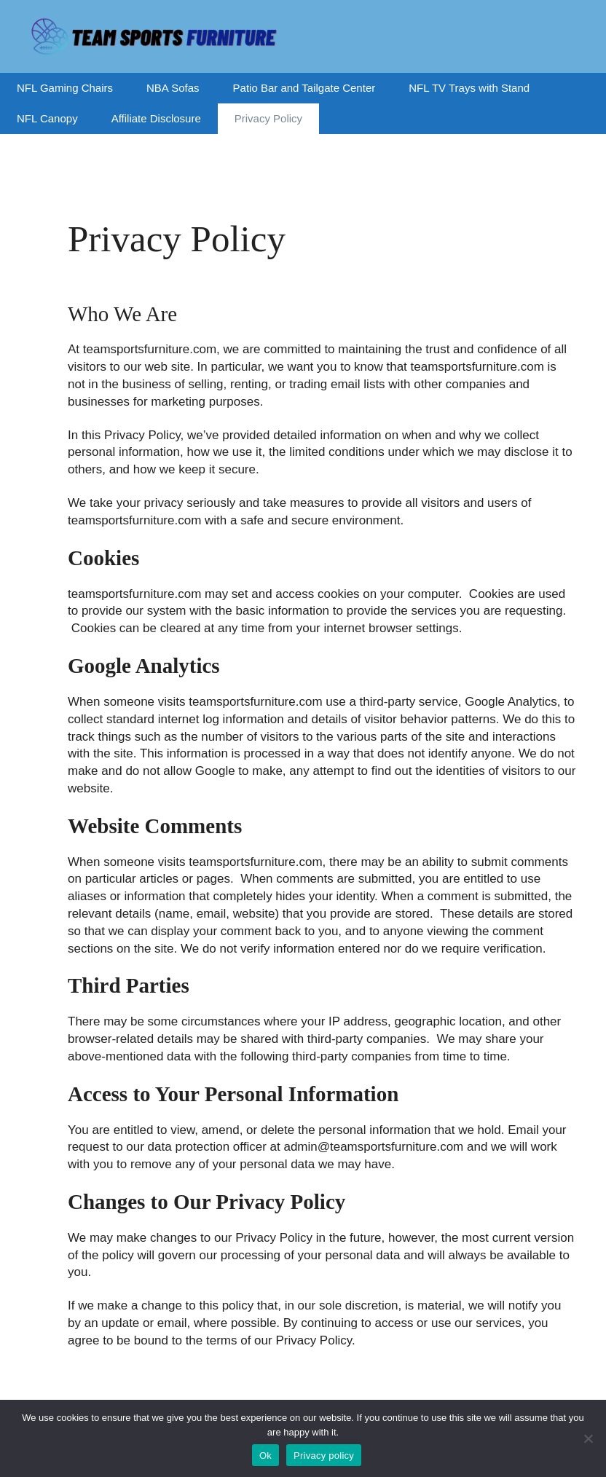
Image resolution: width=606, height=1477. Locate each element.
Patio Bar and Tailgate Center (304, 88)
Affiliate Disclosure (156, 118)
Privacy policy (324, 1455)
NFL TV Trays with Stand (469, 88)
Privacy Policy (268, 118)
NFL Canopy (47, 118)
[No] (588, 1438)
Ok (265, 1455)
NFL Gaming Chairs (65, 88)
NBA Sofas (173, 88)
